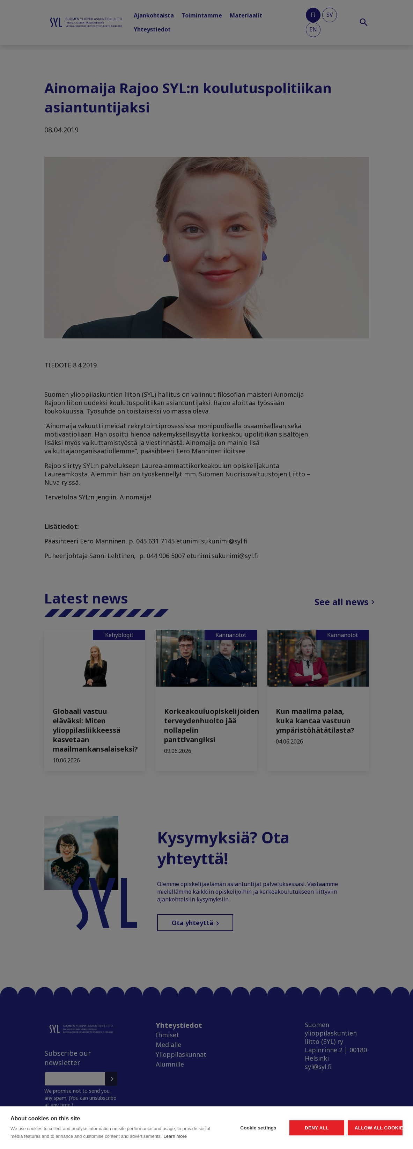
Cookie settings (193, 1120)
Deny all (277, 1120)
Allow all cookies (362, 1120)
